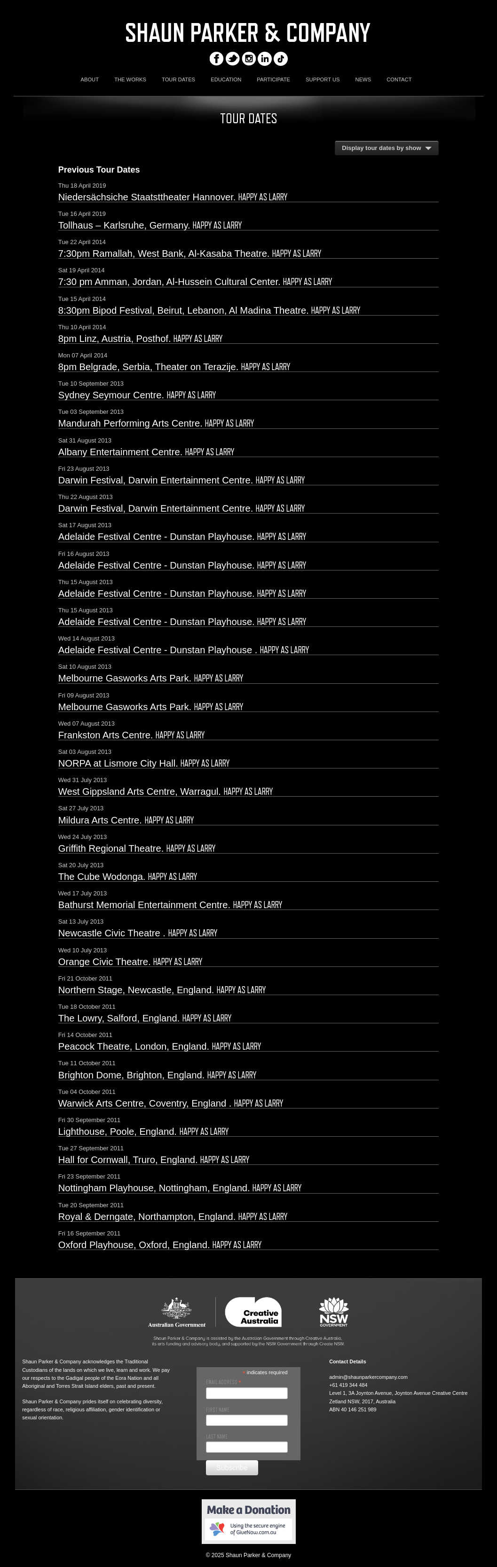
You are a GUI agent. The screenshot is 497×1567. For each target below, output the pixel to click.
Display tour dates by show (381, 147)
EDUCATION (226, 79)
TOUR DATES (178, 79)
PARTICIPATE (273, 79)
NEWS (363, 79)
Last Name (217, 1436)
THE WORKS (130, 79)
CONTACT (399, 79)
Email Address (223, 1382)
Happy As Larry (262, 197)
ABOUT (89, 79)
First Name (217, 1410)
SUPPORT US (322, 79)
